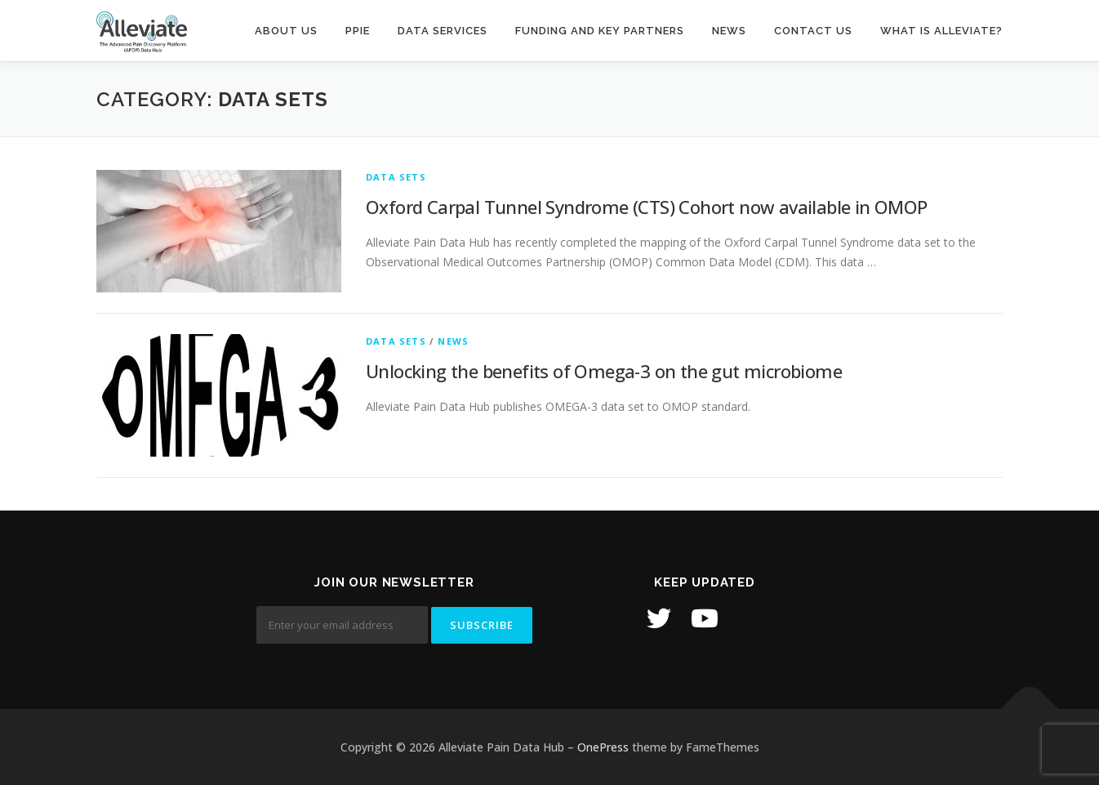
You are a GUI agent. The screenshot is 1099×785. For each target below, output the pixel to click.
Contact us (813, 31)
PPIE (357, 31)
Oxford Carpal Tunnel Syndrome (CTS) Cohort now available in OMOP (647, 206)
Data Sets (396, 177)
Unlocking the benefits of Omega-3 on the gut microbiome (604, 371)
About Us (286, 31)
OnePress (603, 747)
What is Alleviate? (941, 31)
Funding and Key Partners (599, 31)
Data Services (442, 31)
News (729, 31)
